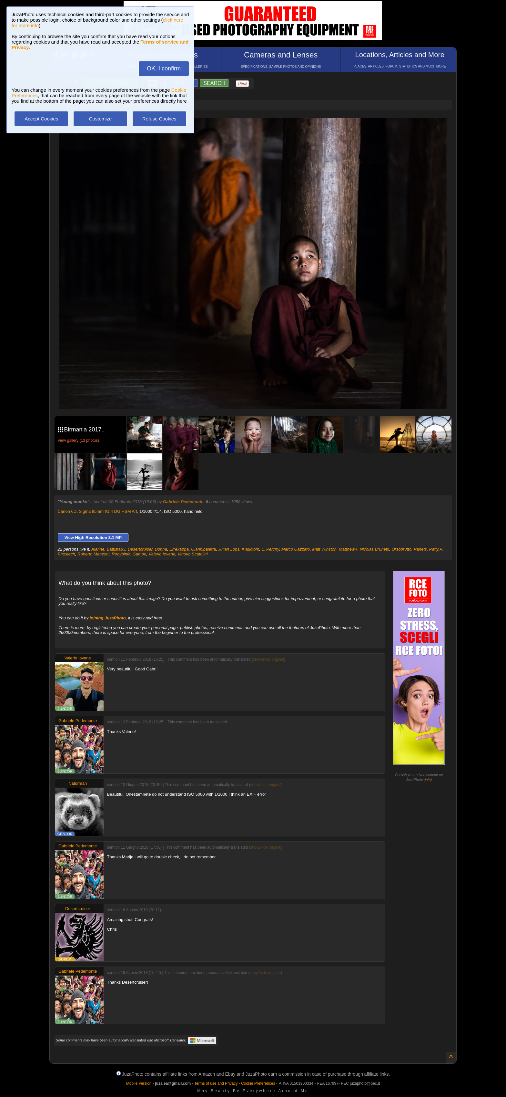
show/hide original (268, 659)
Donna (161, 549)
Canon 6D (67, 511)
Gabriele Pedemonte (183, 501)
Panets (420, 549)
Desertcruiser (140, 549)
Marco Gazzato (295, 549)
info (428, 779)
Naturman (77, 783)
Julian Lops (228, 549)
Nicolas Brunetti (374, 549)
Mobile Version (139, 1083)
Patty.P (435, 549)
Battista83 (116, 549)
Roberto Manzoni (93, 554)
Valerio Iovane (161, 554)
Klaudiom (250, 549)
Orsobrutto (401, 549)
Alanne (97, 549)
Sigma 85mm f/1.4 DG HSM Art (108, 511)
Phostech (66, 554)
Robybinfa (121, 554)
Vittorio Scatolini (192, 554)
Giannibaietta (203, 549)
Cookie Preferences (258, 1083)
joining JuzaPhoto (108, 618)
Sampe (139, 554)
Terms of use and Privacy (216, 1083)
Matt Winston (324, 549)
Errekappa (179, 549)
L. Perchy (270, 549)
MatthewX (348, 549)
